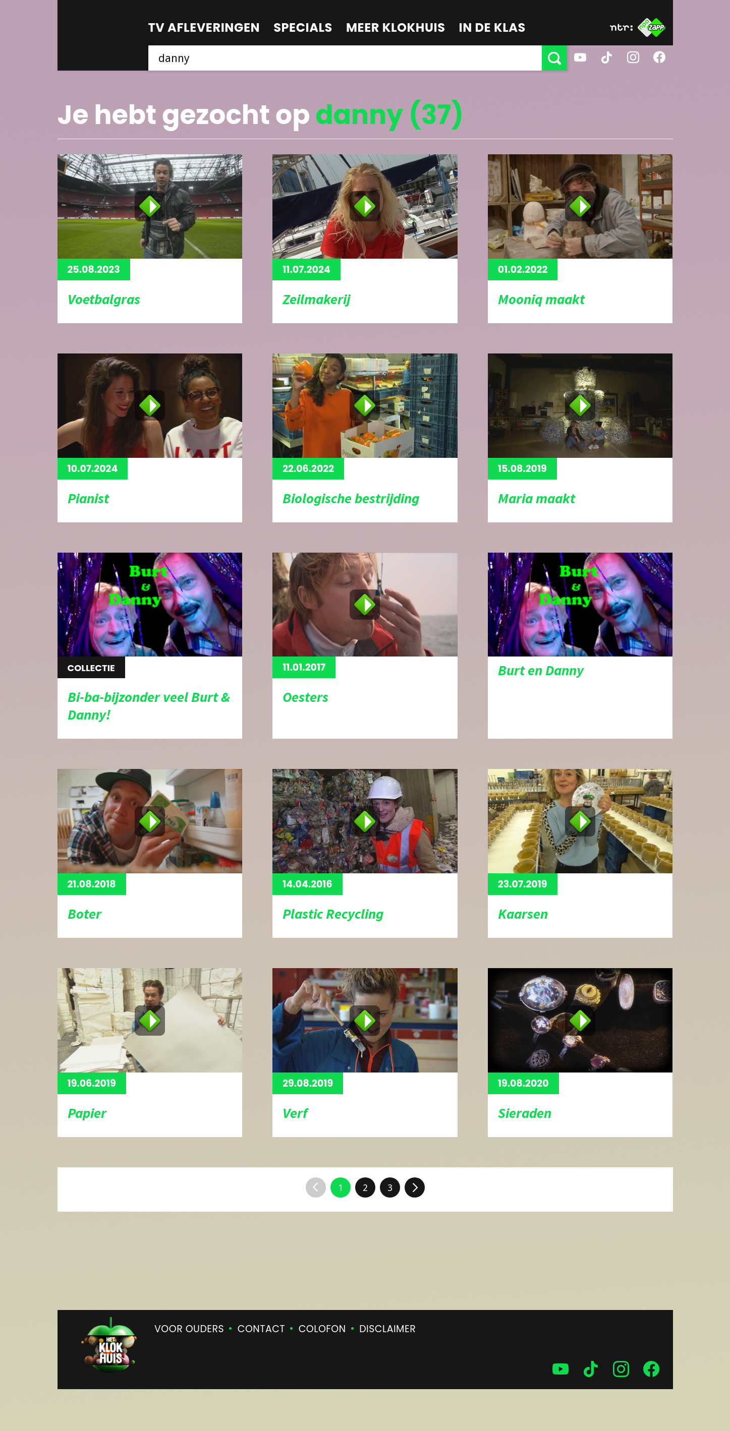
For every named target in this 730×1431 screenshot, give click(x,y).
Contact (261, 1329)
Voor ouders (189, 1329)
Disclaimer (387, 1329)
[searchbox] (345, 58)
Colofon (322, 1329)
